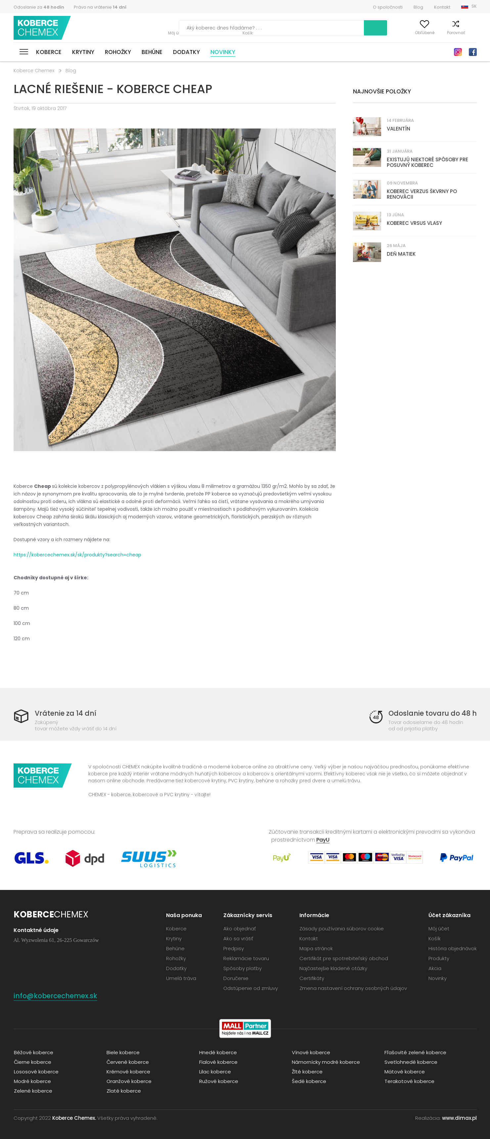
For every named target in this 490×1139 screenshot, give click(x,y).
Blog (418, 7)
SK (474, 6)
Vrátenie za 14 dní (66, 713)
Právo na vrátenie (100, 7)
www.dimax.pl (459, 1117)
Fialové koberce (218, 1061)
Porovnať (445, 32)
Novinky (222, 52)
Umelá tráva (181, 977)
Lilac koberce (215, 1070)
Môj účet (383, 32)
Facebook (473, 52)
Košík (472, 32)
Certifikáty (311, 977)
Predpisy (233, 948)
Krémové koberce (128, 1070)
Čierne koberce (32, 1061)
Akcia (434, 967)
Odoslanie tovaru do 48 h (432, 713)
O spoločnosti (388, 7)
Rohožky (118, 52)
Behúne (152, 52)
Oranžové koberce (128, 1080)
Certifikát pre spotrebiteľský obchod (343, 958)
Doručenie (235, 977)
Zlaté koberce (123, 1090)
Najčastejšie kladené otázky (333, 967)
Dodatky (186, 52)
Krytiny (83, 52)
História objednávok (452, 948)
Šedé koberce (308, 1080)
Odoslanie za (39, 7)
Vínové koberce (310, 1051)
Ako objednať (239, 928)
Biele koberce (122, 1051)
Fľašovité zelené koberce (415, 1051)
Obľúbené (413, 32)
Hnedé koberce (218, 1051)
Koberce (49, 52)
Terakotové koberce (409, 1080)
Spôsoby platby (242, 967)
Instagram (458, 52)
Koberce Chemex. (74, 1117)
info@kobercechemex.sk (57, 995)
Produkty (438, 958)
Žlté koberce (306, 1070)
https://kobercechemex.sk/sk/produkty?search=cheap (77, 554)
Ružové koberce (218, 1080)
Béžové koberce (33, 1051)
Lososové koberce (36, 1070)
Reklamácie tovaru (246, 958)
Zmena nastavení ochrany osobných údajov (353, 987)
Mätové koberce (404, 1070)
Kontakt (442, 7)
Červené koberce (127, 1061)
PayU (323, 839)
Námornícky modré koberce (325, 1061)
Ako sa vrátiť (238, 938)
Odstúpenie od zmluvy (250, 987)
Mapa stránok (316, 948)
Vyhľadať (347, 27)
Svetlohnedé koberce (410, 1061)
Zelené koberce (33, 1090)
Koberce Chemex (43, 28)
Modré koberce (32, 1080)
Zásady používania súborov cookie (341, 928)
